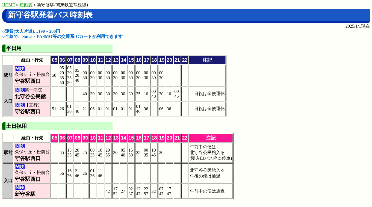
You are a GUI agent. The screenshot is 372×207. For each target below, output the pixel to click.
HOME (8, 4)
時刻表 (26, 4)
